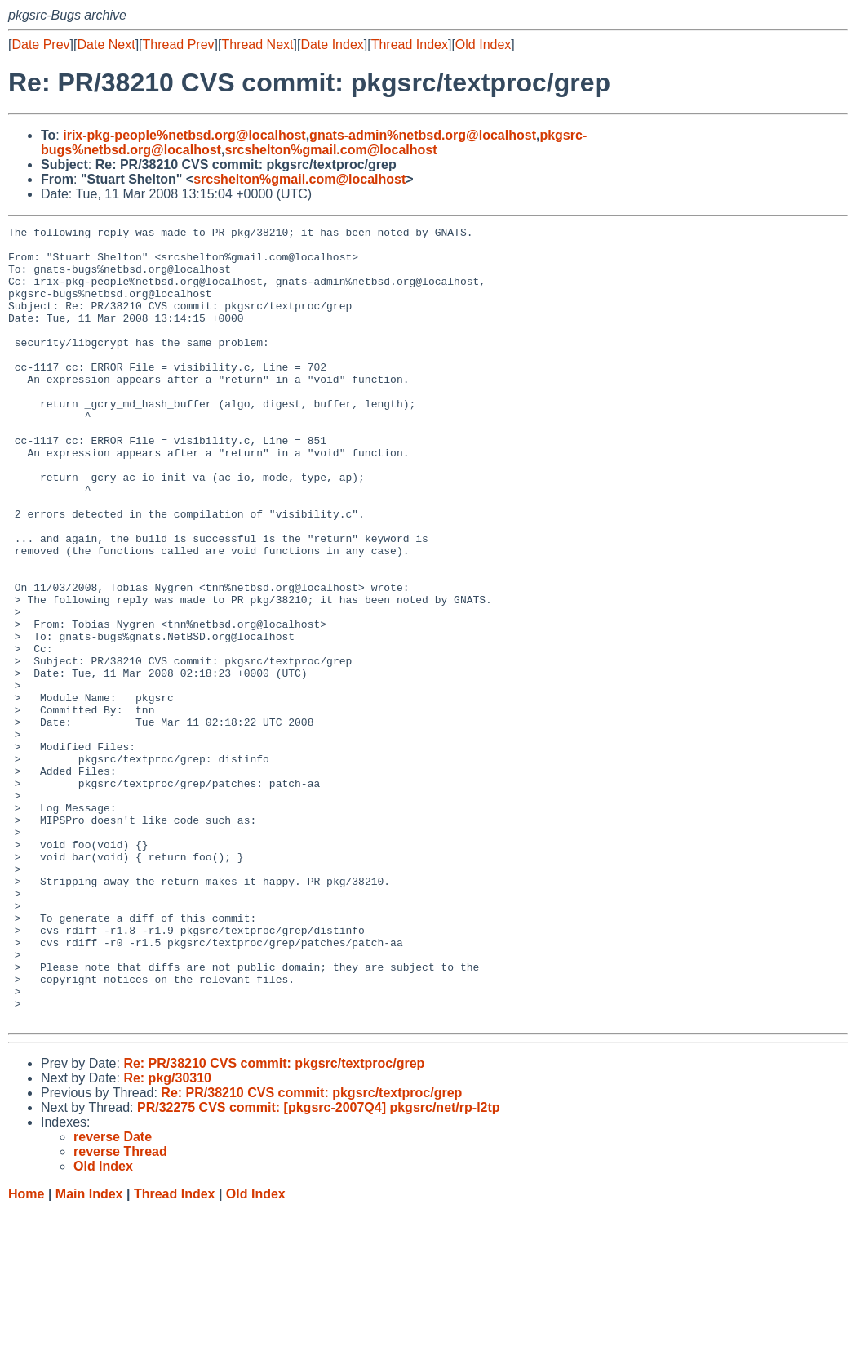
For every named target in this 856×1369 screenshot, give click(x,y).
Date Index (331, 44)
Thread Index (409, 44)
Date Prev (40, 44)
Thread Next (257, 44)
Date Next (106, 44)
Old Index (483, 44)
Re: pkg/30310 (167, 1237)
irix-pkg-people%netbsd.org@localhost (184, 135)
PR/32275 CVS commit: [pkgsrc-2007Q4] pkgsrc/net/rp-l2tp (318, 1266)
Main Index (89, 1353)
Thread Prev (179, 44)
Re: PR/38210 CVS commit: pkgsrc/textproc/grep (273, 1222)
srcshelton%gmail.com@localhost (330, 150)
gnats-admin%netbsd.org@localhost (422, 135)
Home (26, 1353)
